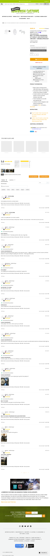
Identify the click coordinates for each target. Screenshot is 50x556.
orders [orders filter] (27, 189)
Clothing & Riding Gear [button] (41, 16)
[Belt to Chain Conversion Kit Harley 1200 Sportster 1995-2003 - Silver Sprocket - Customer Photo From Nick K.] (7, 170)
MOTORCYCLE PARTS (9, 532)
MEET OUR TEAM (35, 537)
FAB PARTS (27, 532)
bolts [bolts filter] (13, 189)
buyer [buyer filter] (22, 189)
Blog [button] (28, 18)
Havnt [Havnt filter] (17, 189)
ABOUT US (28, 537)
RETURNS (22, 537)
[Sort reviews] (44, 183)
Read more (32, 106)
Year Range (32, 45)
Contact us (46, 1)
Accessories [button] (22, 18)
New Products (24, 16)
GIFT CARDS (22, 533)
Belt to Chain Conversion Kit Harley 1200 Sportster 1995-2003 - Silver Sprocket (15, 203)
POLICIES (27, 540)
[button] (46, 207)
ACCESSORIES (40, 532)
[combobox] (16, 4)
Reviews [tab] (3, 180)
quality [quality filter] (3, 189)
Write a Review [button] (45, 176)
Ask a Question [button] (34, 176)
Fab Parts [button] (31, 16)
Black (40, 105)
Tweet (32, 131)
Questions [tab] (11, 180)
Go (43, 515)
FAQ (17, 537)
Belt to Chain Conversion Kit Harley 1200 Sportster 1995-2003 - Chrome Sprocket (15, 219)
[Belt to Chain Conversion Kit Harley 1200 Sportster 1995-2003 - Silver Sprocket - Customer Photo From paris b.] (12, 170)
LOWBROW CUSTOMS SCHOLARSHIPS (16, 539)
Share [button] (3, 207)
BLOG (28, 533)
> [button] (28, 472)
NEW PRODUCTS (19, 532)
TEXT (34, 512)
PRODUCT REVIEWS (36, 539)
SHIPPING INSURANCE (18, 540)
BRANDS (28, 539)
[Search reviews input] (14, 186)
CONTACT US (12, 537)
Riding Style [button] (16, 16)
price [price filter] (8, 189)
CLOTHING (33, 532)
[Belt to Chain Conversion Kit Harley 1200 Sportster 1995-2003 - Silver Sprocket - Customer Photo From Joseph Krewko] (3, 170)
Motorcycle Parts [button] (7, 16)
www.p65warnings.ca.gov (36, 128)
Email (28, 512)
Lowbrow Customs (34, 40)
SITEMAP (33, 540)
